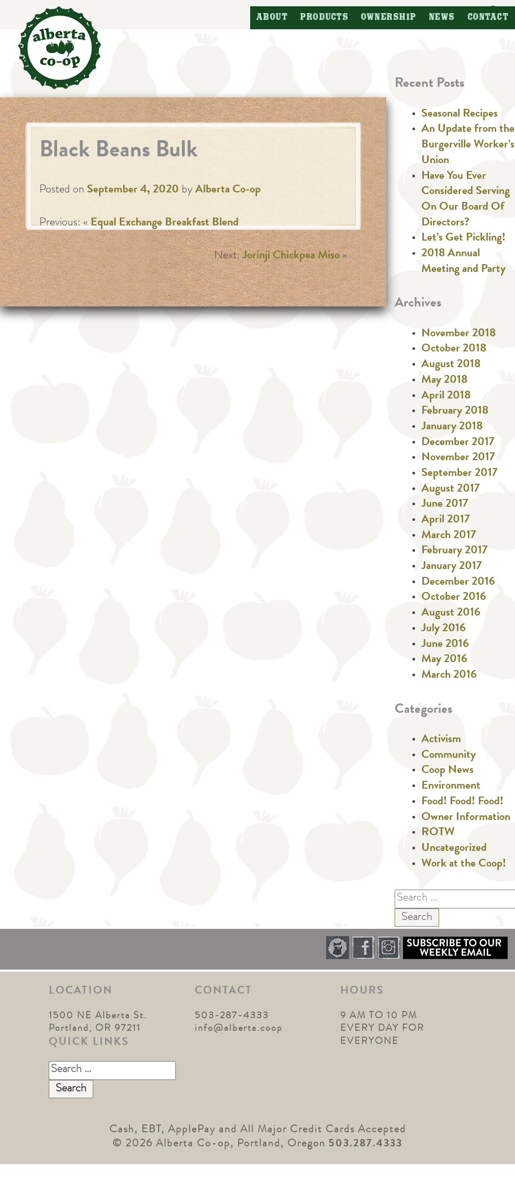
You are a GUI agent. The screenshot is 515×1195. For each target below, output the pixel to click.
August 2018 (450, 365)
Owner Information (465, 818)
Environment (450, 786)
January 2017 (451, 567)
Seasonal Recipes (459, 114)
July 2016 (443, 629)
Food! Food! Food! (462, 802)
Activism (441, 740)
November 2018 (458, 334)
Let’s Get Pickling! (463, 238)
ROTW (438, 833)
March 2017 (448, 536)
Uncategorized (454, 849)
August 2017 (450, 489)
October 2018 (453, 349)
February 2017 (454, 551)
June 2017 (444, 504)
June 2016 (445, 645)
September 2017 (459, 474)
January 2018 (452, 427)
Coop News (447, 771)
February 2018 (454, 411)
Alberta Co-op (228, 190)
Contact (488, 17)
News (442, 17)
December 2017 (458, 443)
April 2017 (445, 520)
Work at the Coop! (463, 864)
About (272, 17)
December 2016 (458, 582)
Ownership (389, 17)
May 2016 (444, 660)
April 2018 (446, 396)
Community (448, 755)
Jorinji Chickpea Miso (291, 256)
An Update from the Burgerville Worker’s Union (467, 145)
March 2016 (449, 675)
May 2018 (444, 380)
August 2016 (450, 613)
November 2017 (458, 458)
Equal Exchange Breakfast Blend (165, 223)
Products (324, 17)
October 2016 (453, 598)
